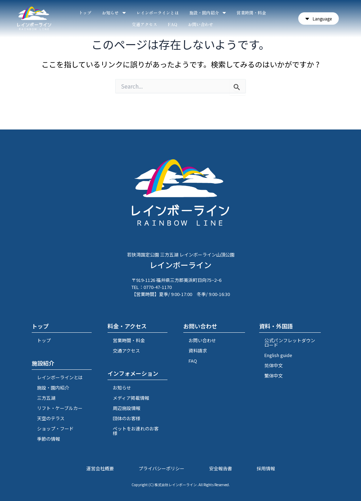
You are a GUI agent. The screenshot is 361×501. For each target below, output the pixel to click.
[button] (318, 18)
